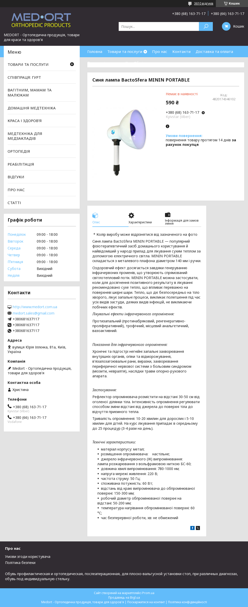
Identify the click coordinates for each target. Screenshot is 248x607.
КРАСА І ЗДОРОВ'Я (25, 120)
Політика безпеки (20, 562)
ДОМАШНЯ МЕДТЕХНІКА (32, 107)
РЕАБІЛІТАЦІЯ (21, 164)
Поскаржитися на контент (146, 602)
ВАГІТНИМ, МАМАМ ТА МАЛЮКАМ (30, 92)
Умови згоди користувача (27, 556)
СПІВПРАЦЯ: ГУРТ (24, 77)
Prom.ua (148, 593)
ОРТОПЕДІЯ (19, 151)
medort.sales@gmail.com (33, 313)
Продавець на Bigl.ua (124, 597)
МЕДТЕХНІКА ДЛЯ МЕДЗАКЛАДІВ (25, 136)
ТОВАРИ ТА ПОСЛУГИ (28, 64)
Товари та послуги (124, 51)
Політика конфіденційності (187, 602)
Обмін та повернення (154, 62)
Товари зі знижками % (108, 62)
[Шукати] (206, 26)
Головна (94, 51)
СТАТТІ (14, 202)
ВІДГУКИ (16, 176)
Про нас (159, 51)
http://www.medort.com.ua (35, 307)
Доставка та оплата (214, 51)
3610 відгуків (203, 3)
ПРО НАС (16, 189)
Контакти (181, 51)
